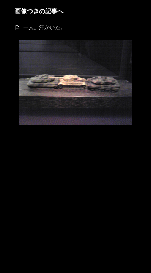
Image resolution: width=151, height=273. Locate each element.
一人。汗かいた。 (44, 27)
